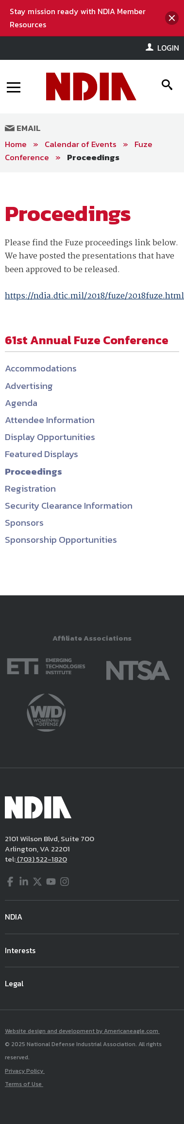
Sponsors (24, 523)
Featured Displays (41, 454)
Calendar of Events (81, 144)
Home (16, 144)
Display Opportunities (50, 437)
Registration (30, 488)
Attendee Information (50, 420)
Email (23, 128)
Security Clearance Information (69, 505)
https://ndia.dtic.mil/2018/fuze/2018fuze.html (94, 296)
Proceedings (93, 157)
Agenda (21, 403)
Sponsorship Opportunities (61, 540)
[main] (92, 383)
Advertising (29, 386)
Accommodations (41, 368)
